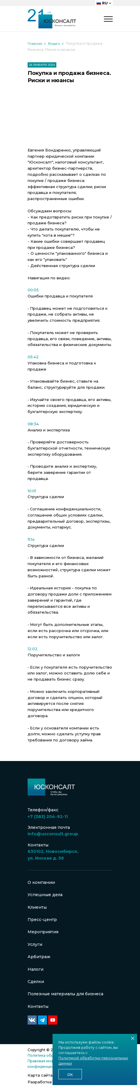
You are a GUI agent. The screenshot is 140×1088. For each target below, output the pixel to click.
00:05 (33, 290)
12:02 (33, 648)
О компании (41, 882)
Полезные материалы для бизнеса (65, 993)
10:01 (32, 490)
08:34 (33, 423)
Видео (54, 43)
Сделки (36, 981)
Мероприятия (43, 931)
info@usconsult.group (53, 833)
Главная (35, 43)
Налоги (35, 969)
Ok (70, 1074)
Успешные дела (45, 894)
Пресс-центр (42, 919)
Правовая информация (49, 1061)
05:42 (33, 356)
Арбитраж (39, 956)
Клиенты (37, 907)
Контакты (38, 1006)
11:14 (31, 539)
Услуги (35, 944)
